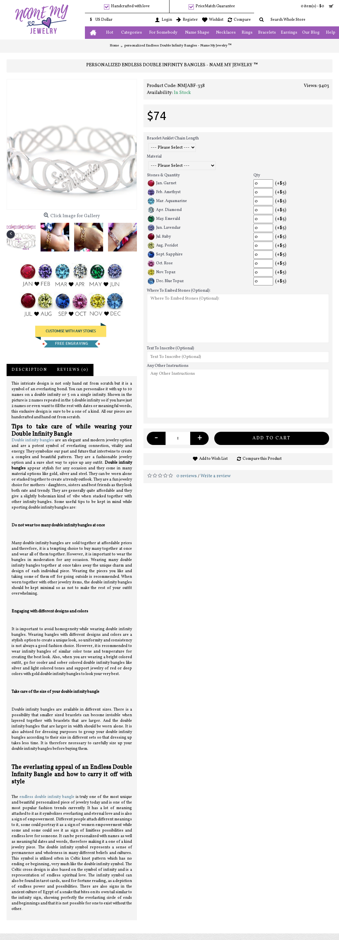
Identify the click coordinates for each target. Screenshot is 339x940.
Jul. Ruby (159, 236)
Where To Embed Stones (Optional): (179, 290)
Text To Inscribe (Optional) (170, 348)
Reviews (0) (73, 369)
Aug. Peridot (163, 245)
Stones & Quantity (163, 175)
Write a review (215, 476)
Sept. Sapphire (165, 254)
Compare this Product (262, 458)
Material (154, 156)
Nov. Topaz (161, 272)
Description (29, 369)
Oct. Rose (160, 263)
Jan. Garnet (162, 183)
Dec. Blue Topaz (166, 281)
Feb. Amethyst (164, 192)
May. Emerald (164, 219)
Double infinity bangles (33, 440)
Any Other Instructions (168, 365)
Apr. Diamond (165, 210)
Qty (256, 175)
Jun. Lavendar (164, 227)
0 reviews (186, 476)
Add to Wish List (213, 458)
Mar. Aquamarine (167, 201)
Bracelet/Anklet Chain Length (173, 138)
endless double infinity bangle (46, 797)
